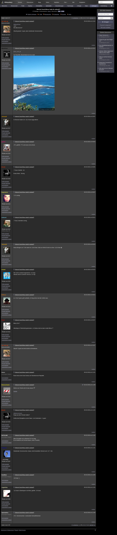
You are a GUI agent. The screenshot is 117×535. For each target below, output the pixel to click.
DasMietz (4, 475)
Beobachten (48, 14)
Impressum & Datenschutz (7, 530)
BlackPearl (5, 48)
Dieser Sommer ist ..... (106, 36)
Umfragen (94, 6)
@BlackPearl (16, 24)
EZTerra (4, 295)
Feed (59, 11)
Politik (22, 6)
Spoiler (15, 391)
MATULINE (5, 435)
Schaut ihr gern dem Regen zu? (106, 41)
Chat (65, 2)
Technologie (70, 6)
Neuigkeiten (82, 2)
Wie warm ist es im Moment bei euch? (106, 70)
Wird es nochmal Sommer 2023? (106, 58)
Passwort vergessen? (105, 25)
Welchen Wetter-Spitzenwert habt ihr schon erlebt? (106, 52)
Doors (3, 372)
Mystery (30, 6)
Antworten (56, 14)
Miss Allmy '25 (6, 231)
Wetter (49, 11)
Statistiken (56, 2)
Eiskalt (3, 269)
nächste (91, 18)
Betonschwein (6, 385)
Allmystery (8, 2)
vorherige (75, 18)
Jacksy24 (4, 116)
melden (93, 45)
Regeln (16, 530)
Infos (70, 14)
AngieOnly (4, 487)
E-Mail (62, 11)
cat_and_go (5, 21)
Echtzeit (20, 2)
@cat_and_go (17, 51)
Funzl (3, 320)
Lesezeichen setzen (6, 43)
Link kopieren (5, 41)
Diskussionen (30, 2)
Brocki (3, 167)
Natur (86, 6)
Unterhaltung (104, 6)
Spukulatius (5, 512)
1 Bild (40, 14)
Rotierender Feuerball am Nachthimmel (106, 64)
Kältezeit (4, 217)
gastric (3, 141)
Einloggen (106, 22)
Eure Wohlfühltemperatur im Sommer (106, 47)
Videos (47, 2)
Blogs (39, 2)
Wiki (73, 2)
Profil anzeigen (5, 37)
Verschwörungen (59, 6)
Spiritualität (48, 6)
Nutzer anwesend (105, 10)
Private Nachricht (6, 39)
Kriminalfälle (39, 6)
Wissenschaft (14, 6)
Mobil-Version (22, 530)
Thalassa (4, 448)
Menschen (4, 6)
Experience (5, 192)
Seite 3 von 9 (6, 18)
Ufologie (79, 6)
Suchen (64, 14)
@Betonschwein (17, 413)
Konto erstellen (106, 27)
